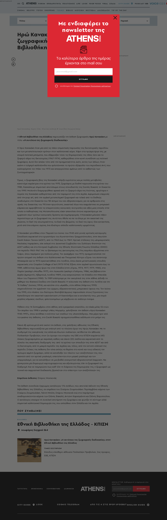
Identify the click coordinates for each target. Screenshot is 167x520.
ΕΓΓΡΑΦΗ (83, 79)
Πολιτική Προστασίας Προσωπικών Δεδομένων (92, 86)
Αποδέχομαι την (85, 86)
